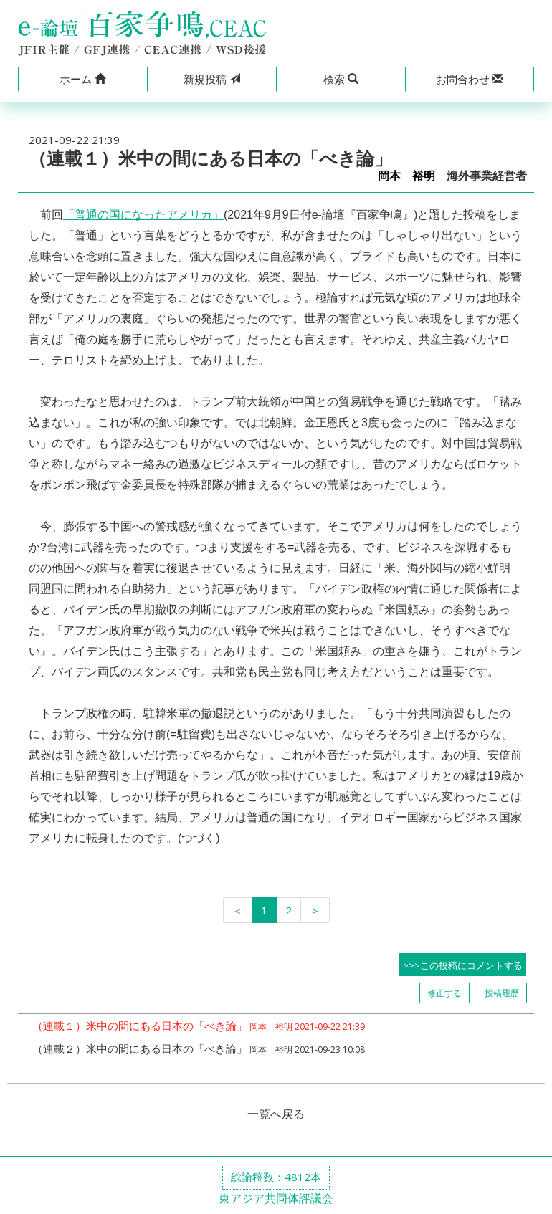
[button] (82, 79)
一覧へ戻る (276, 1114)
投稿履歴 (502, 993)
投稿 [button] (212, 79)
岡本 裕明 (406, 176)
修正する (444, 993)
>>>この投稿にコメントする (463, 965)
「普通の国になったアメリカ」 (143, 215)
